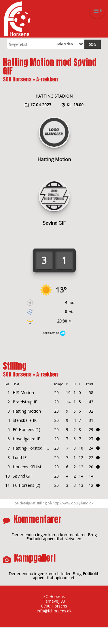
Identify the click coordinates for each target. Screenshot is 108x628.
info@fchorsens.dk (54, 611)
